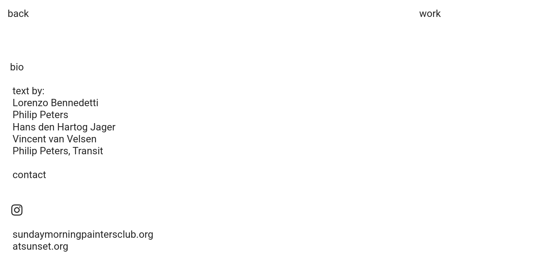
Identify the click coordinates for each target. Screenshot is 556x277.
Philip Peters (41, 114)
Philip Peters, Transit (58, 151)
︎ (17, 210)
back (18, 13)
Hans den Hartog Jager (64, 127)
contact (29, 174)
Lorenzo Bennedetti (56, 102)
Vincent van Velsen (55, 139)
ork (434, 13)
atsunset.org (41, 246)
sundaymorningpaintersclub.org (83, 234)
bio (17, 67)
